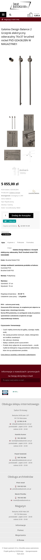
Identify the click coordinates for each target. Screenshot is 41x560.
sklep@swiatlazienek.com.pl (21, 424)
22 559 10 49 (25, 226)
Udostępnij (5, 232)
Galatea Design (14, 193)
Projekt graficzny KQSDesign (14, 551)
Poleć (9, 248)
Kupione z (11, 242)
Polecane (20, 242)
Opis (3, 242)
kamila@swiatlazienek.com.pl (22, 441)
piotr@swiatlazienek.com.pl (21, 489)
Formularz (30, 242)
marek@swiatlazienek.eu (21, 500)
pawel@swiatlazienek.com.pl (21, 460)
